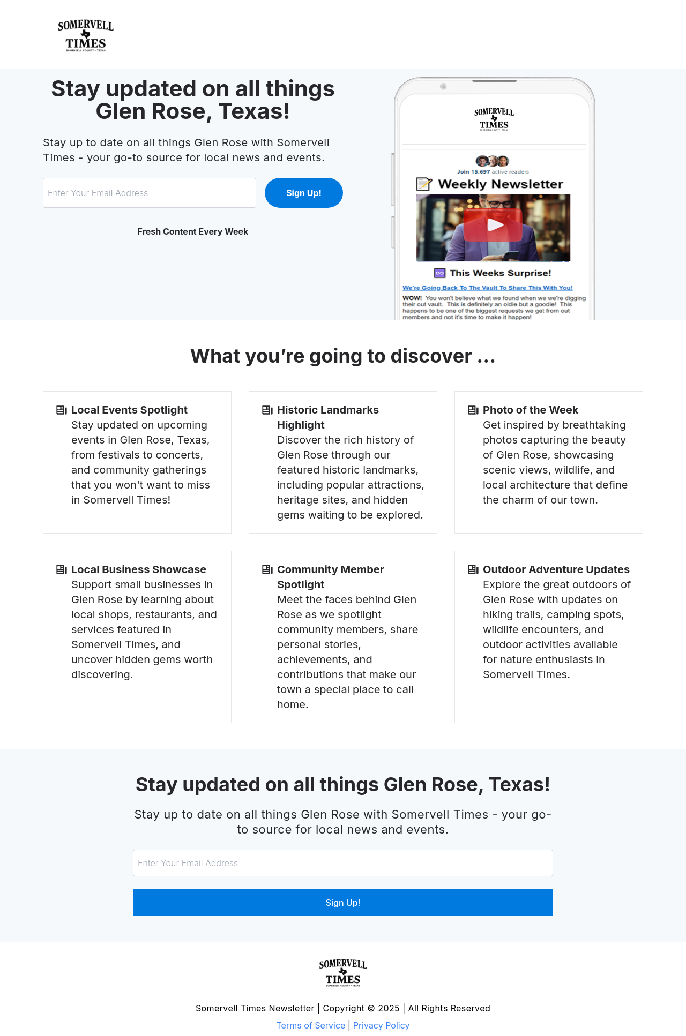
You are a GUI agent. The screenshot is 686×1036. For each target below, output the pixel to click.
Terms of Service (311, 1025)
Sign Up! (304, 192)
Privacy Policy (381, 1025)
